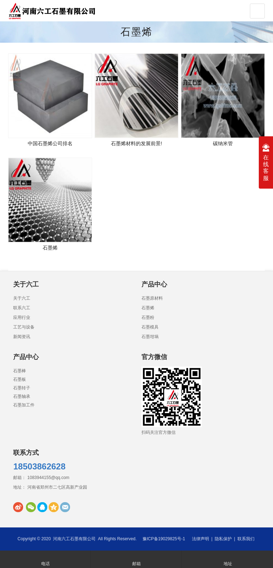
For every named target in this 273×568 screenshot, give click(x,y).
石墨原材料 (152, 298)
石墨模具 (150, 327)
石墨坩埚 (150, 336)
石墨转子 (21, 387)
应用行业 (21, 317)
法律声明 (200, 538)
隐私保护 (223, 538)
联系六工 (21, 307)
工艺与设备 (23, 327)
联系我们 (246, 538)
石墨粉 (147, 317)
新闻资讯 (21, 336)
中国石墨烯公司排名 (50, 143)
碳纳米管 (223, 143)
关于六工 (21, 298)
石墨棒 (19, 370)
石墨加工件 (23, 405)
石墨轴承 (21, 396)
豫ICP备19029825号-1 (164, 538)
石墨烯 (136, 31)
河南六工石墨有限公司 (74, 538)
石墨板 (19, 379)
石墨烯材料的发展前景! (136, 143)
